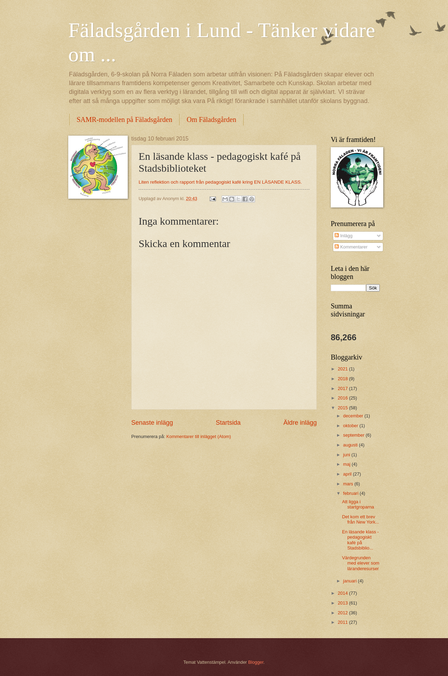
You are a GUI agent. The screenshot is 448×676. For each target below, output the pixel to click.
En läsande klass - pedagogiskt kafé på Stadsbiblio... (360, 540)
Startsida (228, 422)
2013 (343, 603)
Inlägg (343, 235)
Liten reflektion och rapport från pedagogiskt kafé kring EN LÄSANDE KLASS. (220, 182)
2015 (343, 407)
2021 (343, 368)
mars (348, 483)
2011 (343, 622)
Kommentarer (351, 247)
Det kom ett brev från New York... (360, 519)
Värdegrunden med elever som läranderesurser (360, 563)
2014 (343, 593)
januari (350, 580)
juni (347, 454)
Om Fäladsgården (211, 119)
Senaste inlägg (152, 422)
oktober (351, 425)
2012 (343, 612)
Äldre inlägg (300, 422)
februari (351, 493)
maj (347, 464)
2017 (343, 388)
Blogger (256, 662)
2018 (343, 378)
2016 (343, 398)
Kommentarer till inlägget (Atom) (198, 436)
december (353, 415)
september (354, 435)
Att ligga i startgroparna (358, 504)
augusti (351, 445)
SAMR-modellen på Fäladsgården (124, 119)
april (348, 474)
